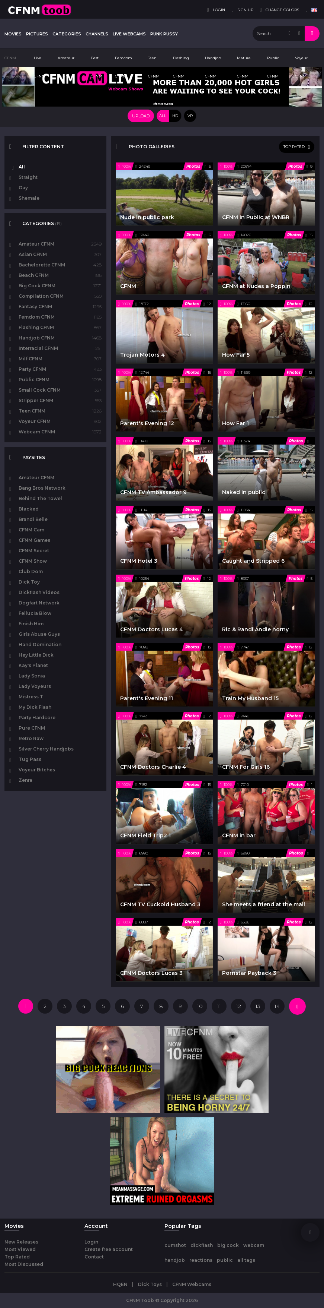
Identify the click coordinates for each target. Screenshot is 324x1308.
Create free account (108, 1249)
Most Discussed (23, 1264)
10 (200, 1006)
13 (258, 1006)
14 (277, 1006)
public (225, 1260)
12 (238, 1006)
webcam (253, 1245)
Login (91, 1242)
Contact (94, 1257)
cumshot (175, 1245)
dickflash (201, 1245)
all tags (246, 1260)
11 (219, 1006)
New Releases (21, 1242)
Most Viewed (20, 1249)
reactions (200, 1260)
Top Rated (17, 1257)
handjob (174, 1260)
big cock (228, 1245)
